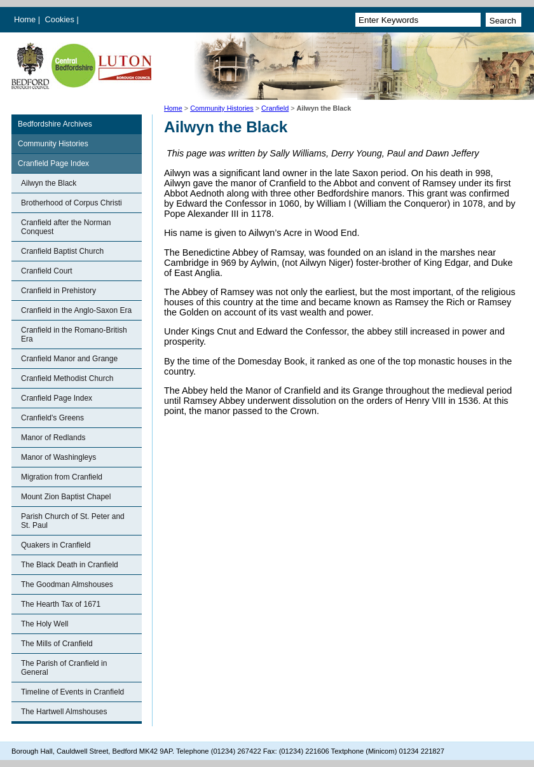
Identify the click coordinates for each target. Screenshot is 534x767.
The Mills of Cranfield (57, 643)
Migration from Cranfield (61, 477)
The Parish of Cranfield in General (64, 668)
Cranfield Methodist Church (67, 378)
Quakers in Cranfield (55, 545)
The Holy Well (44, 623)
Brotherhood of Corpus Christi (71, 202)
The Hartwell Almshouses (64, 711)
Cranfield (275, 108)
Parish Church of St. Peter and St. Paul (73, 521)
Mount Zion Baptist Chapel (66, 496)
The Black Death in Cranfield (69, 564)
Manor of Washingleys (58, 457)
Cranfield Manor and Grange (69, 358)
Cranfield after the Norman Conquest (66, 227)
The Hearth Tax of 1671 (60, 604)
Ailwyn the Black (48, 183)
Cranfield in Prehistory (58, 290)
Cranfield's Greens (52, 417)
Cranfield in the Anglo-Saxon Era (76, 310)
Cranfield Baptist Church (62, 251)
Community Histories (222, 108)
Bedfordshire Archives (55, 124)
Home (25, 19)
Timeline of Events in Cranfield (72, 692)
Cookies (61, 19)
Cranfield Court (46, 270)
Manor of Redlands (53, 437)
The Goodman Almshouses (67, 584)
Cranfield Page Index (53, 163)
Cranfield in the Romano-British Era (74, 334)
